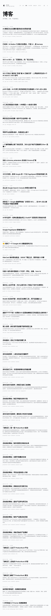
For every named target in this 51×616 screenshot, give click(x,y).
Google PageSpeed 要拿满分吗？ (14, 230)
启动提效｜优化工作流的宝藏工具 (14, 340)
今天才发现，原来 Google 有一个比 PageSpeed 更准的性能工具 (25, 174)
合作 (23, 5)
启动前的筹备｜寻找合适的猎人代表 (15, 472)
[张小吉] (8, 5)
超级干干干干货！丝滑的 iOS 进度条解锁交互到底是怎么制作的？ (25, 313)
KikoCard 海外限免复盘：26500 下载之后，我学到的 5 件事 (23, 257)
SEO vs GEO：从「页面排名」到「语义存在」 (19, 60)
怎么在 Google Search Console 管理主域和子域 (19, 188)
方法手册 (30, 5)
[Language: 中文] (44, 6)
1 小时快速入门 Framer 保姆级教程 (15, 603)
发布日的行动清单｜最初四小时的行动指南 (17, 414)
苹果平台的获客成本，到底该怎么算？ (16, 132)
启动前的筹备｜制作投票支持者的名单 (16, 443)
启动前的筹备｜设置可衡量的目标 (14, 457)
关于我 (39, 5)
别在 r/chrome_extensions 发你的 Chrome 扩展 (19, 160)
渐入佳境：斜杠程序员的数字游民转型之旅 (17, 326)
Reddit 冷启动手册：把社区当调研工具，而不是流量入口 (22, 299)
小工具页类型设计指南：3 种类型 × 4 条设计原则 (20, 105)
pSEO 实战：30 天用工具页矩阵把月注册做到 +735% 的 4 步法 (25, 89)
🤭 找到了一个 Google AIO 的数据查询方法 (17, 244)
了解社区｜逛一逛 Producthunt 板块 (15, 428)
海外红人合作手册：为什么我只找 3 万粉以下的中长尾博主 (23, 285)
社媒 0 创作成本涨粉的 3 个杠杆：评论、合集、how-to (22, 271)
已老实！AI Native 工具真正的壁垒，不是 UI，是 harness (23, 44)
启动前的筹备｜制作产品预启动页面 (15, 517)
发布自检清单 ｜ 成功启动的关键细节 (15, 354)
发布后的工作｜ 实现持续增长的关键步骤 (17, 369)
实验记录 (35, 5)
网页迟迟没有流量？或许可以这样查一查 (17, 118)
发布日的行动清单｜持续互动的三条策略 (17, 385)
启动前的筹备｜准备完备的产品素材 (15, 532)
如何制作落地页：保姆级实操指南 (14, 589)
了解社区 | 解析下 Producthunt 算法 (15, 575)
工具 (20, 5)
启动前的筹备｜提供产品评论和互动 (15, 502)
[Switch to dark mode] (47, 6)
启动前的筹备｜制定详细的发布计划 (15, 399)
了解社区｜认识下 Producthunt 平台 (15, 548)
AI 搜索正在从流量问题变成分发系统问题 (17, 29)
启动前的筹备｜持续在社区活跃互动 (15, 486)
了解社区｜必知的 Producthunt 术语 (15, 561)
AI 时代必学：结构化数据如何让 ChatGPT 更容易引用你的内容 (24, 218)
